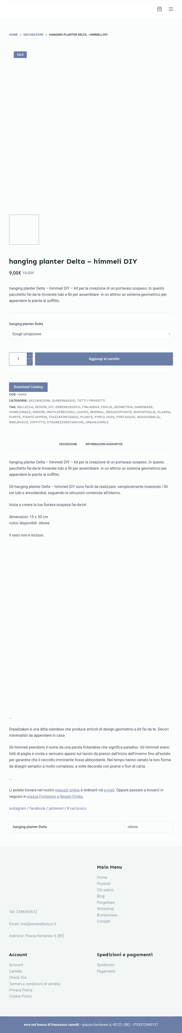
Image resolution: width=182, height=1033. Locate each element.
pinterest (56, 808)
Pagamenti (106, 971)
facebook (37, 808)
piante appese (35, 417)
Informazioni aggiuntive (104, 444)
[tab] (68, 444)
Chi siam (104, 890)
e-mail (109, 790)
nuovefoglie (144, 412)
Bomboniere (107, 915)
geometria (123, 407)
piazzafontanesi (63, 417)
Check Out (17, 977)
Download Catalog (28, 387)
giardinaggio (63, 400)
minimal (97, 412)
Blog (101, 896)
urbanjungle (97, 422)
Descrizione (68, 444)
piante (15, 417)
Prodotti (103, 884)
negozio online (67, 790)
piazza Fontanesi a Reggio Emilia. (55, 796)
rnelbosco (18, 422)
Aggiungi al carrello (104, 359)
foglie (106, 407)
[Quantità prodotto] (21, 358)
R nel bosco (77, 808)
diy (51, 407)
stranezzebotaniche (65, 422)
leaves (82, 412)
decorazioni (39, 400)
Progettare (106, 902)
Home (102, 877)
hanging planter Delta (26, 324)
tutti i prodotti (91, 400)
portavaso (125, 417)
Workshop (105, 908)
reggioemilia (148, 417)
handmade (143, 407)
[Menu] (171, 9)
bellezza (25, 407)
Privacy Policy (20, 990)
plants (86, 417)
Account (16, 965)
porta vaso (105, 417)
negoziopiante (119, 412)
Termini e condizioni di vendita (34, 984)
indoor (39, 412)
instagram (17, 808)
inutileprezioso (61, 412)
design (41, 407)
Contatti (103, 921)
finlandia (90, 407)
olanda (163, 412)
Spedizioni (105, 965)
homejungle (20, 412)
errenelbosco (67, 407)
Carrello (15, 971)
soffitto (37, 422)
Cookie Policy (20, 996)
